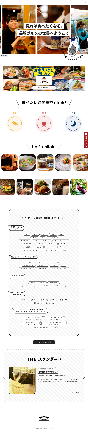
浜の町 (20, 305)
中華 (34, 235)
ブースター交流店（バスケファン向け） (29, 330)
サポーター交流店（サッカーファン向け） (32, 324)
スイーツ (53, 246)
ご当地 (65, 246)
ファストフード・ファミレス (29, 253)
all (26, 235)
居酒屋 (27, 249)
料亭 (48, 249)
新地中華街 (65, 305)
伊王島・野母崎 (43, 291)
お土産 (67, 253)
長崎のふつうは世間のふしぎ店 (45, 336)
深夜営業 (56, 273)
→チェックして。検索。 (44, 351)
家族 (28, 265)
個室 (67, 273)
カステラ (40, 246)
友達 (38, 265)
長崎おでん (22, 242)
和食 (44, 235)
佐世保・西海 (60, 291)
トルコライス (25, 246)
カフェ (38, 249)
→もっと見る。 (75, 401)
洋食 (54, 235)
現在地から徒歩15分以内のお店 (44, 309)
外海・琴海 (54, 287)
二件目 (55, 269)
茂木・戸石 (27, 291)
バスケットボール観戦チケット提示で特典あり (57, 330)
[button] (84, 386)
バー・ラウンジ (52, 253)
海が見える (42, 269)
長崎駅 (52, 305)
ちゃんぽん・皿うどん (41, 242)
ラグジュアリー (24, 273)
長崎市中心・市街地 (36, 287)
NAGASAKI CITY (42, 437)
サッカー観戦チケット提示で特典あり (56, 324)
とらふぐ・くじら (63, 242)
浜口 (42, 305)
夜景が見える (27, 269)
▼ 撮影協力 (4, 55)
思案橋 (31, 305)
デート (48, 265)
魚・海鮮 (52, 238)
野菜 (33, 238)
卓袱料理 (60, 249)
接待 (59, 265)
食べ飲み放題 (42, 273)
